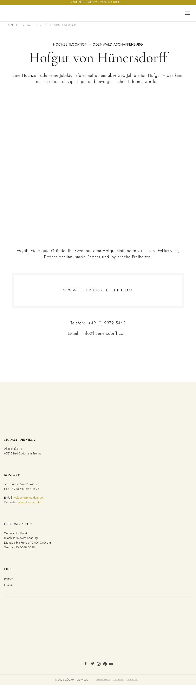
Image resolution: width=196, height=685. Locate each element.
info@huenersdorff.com (105, 333)
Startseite (14, 25)
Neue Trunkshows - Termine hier (95, 2)
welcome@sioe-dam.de (28, 497)
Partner (32, 25)
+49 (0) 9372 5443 (107, 323)
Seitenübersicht (103, 679)
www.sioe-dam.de (29, 502)
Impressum (118, 679)
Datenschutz (132, 679)
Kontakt (8, 585)
